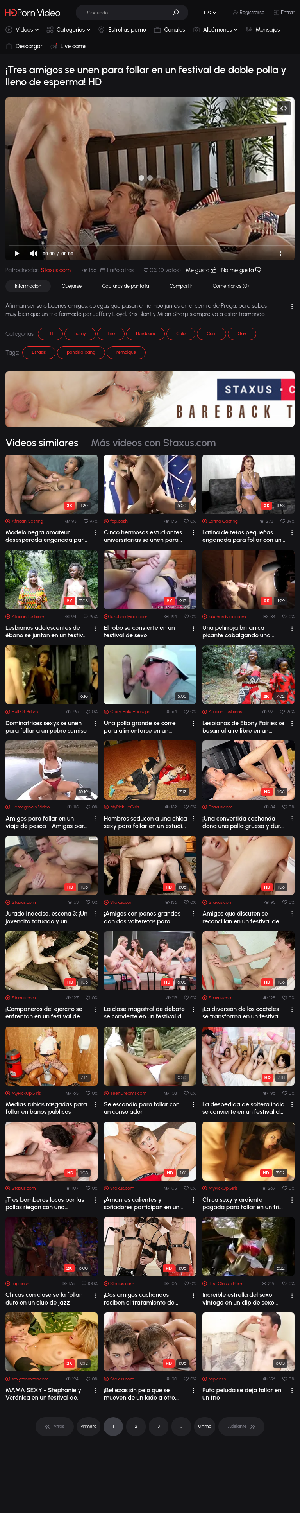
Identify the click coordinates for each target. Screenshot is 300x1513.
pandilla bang (81, 352)
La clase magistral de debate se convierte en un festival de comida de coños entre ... (144, 1012)
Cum (211, 333)
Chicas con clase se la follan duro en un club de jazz (43, 1298)
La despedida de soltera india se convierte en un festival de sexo (243, 1108)
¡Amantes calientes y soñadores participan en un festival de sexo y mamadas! (143, 1203)
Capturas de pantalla (125, 286)
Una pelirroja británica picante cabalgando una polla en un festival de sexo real (239, 631)
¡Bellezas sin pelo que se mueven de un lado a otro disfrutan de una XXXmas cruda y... (140, 1393)
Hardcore (145, 333)
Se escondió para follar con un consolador (142, 1108)
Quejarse (72, 286)
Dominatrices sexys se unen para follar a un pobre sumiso (46, 726)
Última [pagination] (204, 1426)
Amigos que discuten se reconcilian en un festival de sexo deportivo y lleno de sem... (240, 917)
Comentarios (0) (231, 286)
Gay (242, 333)
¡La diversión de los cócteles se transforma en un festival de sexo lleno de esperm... (241, 1012)
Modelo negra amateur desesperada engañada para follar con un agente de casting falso (46, 536)
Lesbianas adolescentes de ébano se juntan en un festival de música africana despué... (46, 631)
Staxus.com (56, 270)
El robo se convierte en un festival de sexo (139, 631)
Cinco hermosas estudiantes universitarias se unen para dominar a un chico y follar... (143, 536)
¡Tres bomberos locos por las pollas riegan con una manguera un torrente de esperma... (44, 1203)
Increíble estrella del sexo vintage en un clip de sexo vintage (238, 1298)
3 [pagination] (158, 1426)
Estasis (39, 352)
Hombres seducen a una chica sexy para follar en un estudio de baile (145, 822)
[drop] (95, 533)
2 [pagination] (136, 1426)
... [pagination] (181, 1426)
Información (28, 286)
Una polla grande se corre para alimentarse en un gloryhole (140, 726)
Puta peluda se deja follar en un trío (241, 1393)
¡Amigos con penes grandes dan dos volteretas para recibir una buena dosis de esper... (142, 917)
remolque (126, 352)
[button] (178, 12)
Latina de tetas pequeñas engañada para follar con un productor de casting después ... (243, 536)
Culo (181, 333)
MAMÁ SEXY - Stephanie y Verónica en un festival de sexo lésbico (43, 1393)
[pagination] (55, 1426)
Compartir (181, 286)
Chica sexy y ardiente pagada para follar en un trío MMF (242, 1203)
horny (80, 333)
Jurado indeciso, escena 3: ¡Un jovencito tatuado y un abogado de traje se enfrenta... (46, 917)
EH (50, 333)
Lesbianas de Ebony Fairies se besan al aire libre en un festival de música (243, 726)
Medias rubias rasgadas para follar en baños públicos (46, 1108)
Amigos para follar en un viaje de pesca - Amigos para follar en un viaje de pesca (46, 822)
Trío (111, 333)
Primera (89, 1426)
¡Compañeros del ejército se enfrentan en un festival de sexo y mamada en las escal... (46, 1012)
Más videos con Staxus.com (153, 442)
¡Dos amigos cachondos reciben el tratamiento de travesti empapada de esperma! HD (139, 1298)
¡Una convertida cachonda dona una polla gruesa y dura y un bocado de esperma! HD (243, 822)
